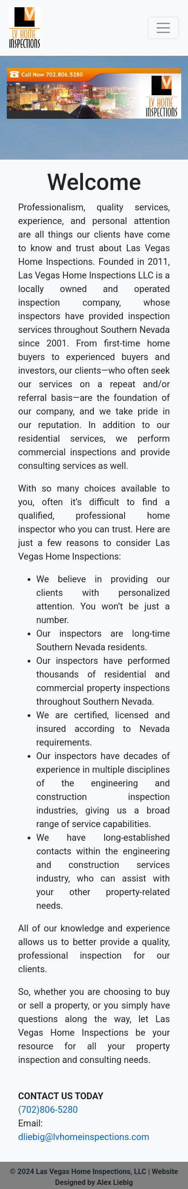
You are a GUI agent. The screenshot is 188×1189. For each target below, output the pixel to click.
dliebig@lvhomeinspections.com (83, 1136)
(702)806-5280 (48, 1109)
